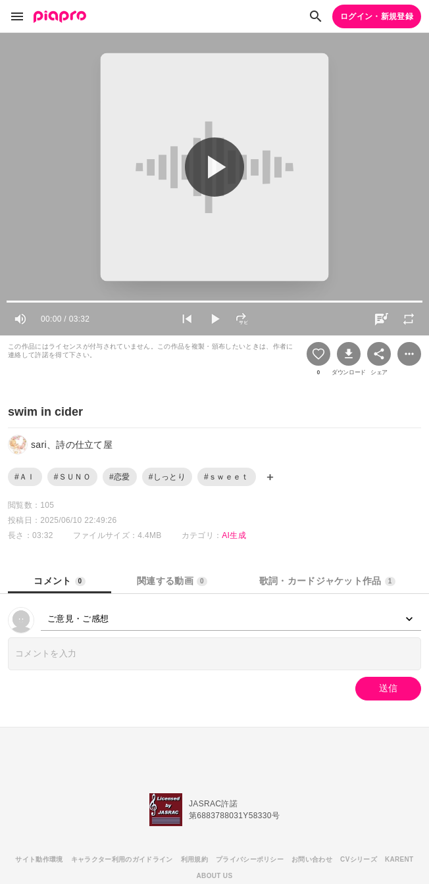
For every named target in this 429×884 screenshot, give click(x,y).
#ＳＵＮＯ (72, 476)
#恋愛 (119, 476)
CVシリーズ (358, 859)
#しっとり (167, 476)
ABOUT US (215, 875)
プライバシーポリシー (250, 859)
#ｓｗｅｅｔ (226, 476)
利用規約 (194, 859)
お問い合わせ (311, 859)
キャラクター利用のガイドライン (122, 859)
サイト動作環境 (39, 859)
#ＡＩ (25, 476)
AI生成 (234, 535)
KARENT (399, 859)
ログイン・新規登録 (376, 16)
